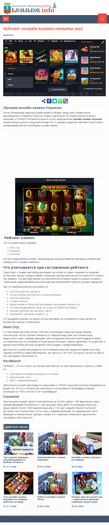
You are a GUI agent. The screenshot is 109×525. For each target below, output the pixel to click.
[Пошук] (102, 18)
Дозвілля (8, 35)
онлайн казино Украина (87, 119)
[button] (102, 42)
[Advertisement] (56, 152)
